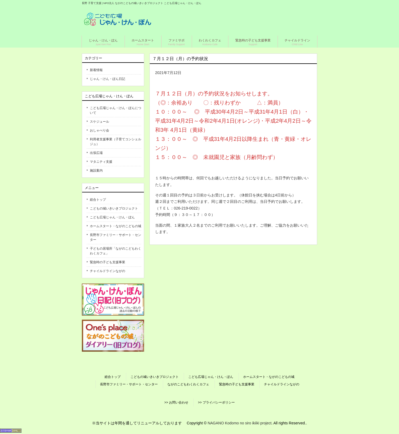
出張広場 (96, 153)
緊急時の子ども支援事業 (107, 262)
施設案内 (96, 170)
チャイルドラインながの (107, 271)
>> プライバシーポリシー (216, 402)
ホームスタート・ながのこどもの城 (115, 226)
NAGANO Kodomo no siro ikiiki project (239, 423)
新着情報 (96, 70)
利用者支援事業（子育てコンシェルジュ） (115, 141)
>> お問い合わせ (176, 402)
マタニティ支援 (101, 162)
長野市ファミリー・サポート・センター (115, 237)
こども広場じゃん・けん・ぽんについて (115, 110)
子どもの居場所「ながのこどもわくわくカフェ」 (115, 251)
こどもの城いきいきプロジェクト (114, 208)
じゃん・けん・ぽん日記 (107, 79)
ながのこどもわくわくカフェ (188, 384)
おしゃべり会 (99, 130)
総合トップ (98, 199)
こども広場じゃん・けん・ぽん (112, 217)
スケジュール (99, 121)
